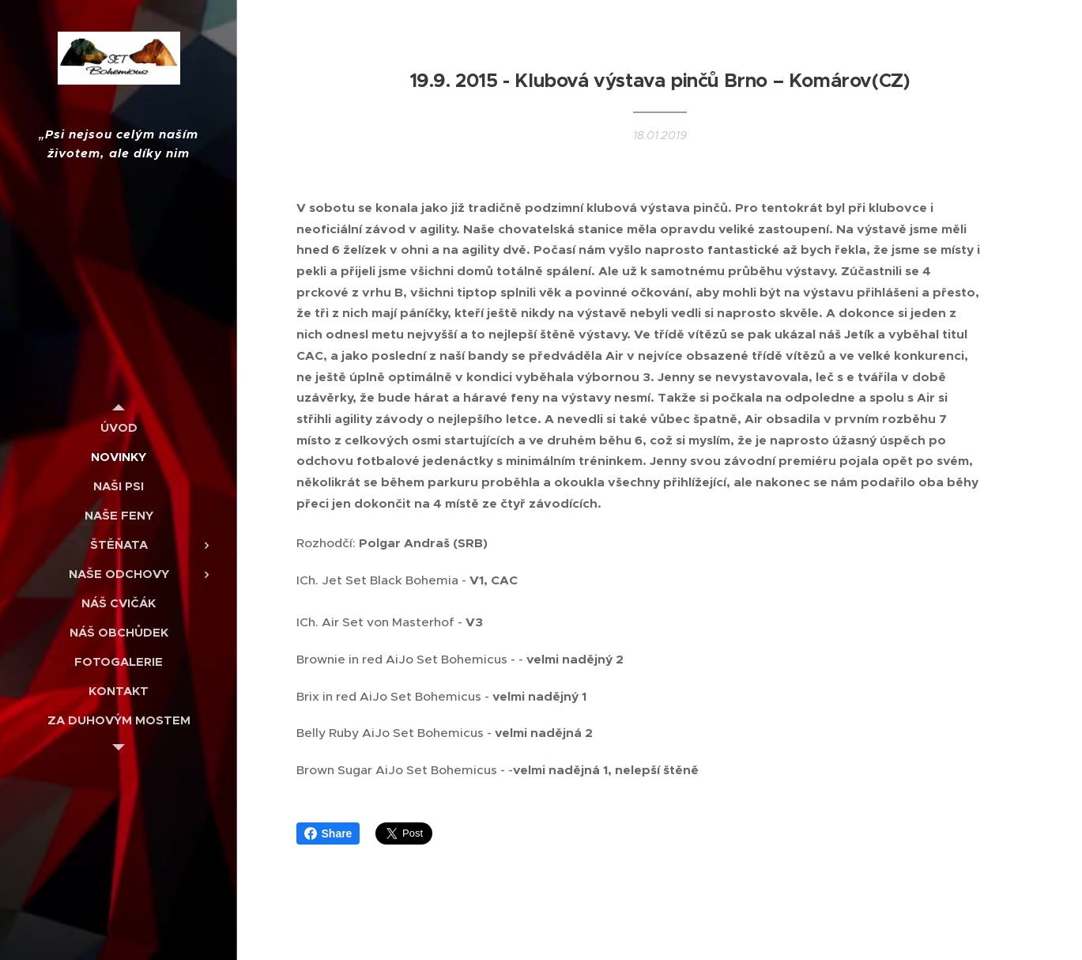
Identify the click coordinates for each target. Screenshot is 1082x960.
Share (328, 833)
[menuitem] (118, 427)
